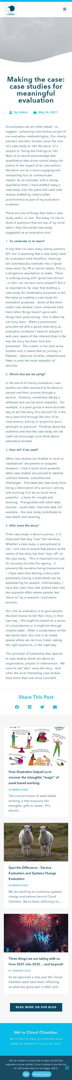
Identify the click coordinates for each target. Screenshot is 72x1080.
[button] (17, 707)
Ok (26, 1074)
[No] (67, 1068)
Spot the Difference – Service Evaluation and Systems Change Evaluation (32, 873)
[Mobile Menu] (64, 9)
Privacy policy (42, 1074)
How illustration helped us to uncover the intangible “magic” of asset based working (34, 778)
